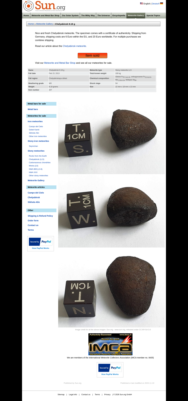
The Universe (103, 15)
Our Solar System (70, 15)
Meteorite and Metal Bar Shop (45, 15)
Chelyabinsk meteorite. (75, 46)
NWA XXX (33, 172)
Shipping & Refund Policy (40, 216)
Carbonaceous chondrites (40, 162)
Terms (31, 230)
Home (26, 15)
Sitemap (61, 394)
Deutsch (156, 3)
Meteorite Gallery (136, 15)
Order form (33, 220)
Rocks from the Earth (38, 156)
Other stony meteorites (38, 175)
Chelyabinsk (34, 197)
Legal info (73, 394)
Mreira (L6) (33, 166)
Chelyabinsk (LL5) (36, 159)
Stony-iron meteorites (38, 141)
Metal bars (33, 109)
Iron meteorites (35, 121)
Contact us (33, 225)
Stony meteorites (36, 151)
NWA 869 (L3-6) (35, 169)
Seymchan (33, 146)
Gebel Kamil (34, 130)
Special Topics (153, 15)
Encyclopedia (119, 15)
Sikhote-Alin (34, 133)
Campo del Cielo (36, 126)
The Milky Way (88, 15)
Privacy (107, 394)
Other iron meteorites (38, 136)
